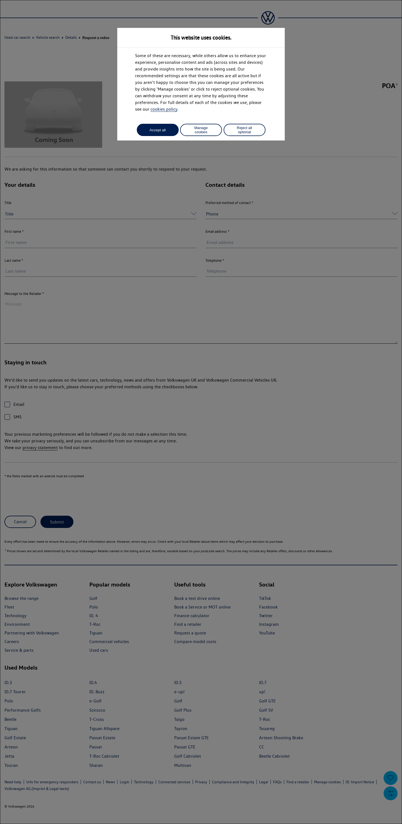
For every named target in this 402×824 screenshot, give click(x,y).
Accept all (158, 130)
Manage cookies (201, 130)
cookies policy (163, 109)
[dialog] (201, 412)
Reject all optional (244, 130)
